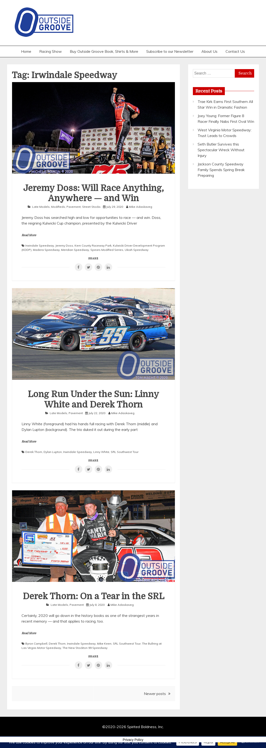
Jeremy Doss (64, 245)
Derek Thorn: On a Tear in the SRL (93, 596)
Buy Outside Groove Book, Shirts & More (104, 51)
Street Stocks (91, 206)
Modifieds (58, 206)
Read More (29, 235)
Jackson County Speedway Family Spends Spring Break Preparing (221, 170)
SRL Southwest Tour (124, 452)
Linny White (101, 452)
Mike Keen (104, 643)
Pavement (73, 206)
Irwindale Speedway (39, 245)
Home (26, 51)
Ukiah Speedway (136, 250)
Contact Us (235, 51)
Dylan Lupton (53, 452)
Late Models (41, 206)
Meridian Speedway (75, 250)
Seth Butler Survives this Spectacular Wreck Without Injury (221, 150)
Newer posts (155, 693)
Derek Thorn (33, 452)
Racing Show (50, 51)
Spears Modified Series (106, 250)
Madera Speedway (46, 250)
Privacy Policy (133, 740)
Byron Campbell (36, 643)
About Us (209, 51)
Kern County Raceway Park (93, 245)
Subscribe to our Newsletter (169, 51)
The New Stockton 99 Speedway (84, 648)
